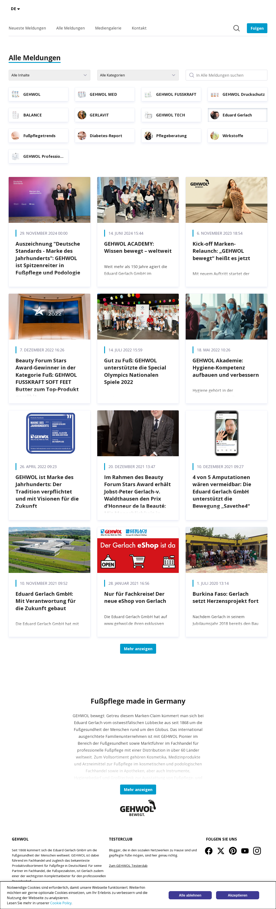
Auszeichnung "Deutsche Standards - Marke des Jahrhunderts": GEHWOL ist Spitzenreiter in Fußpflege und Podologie (48, 258)
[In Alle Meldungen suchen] (226, 75)
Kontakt (139, 28)
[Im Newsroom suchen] (236, 28)
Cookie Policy (61, 903)
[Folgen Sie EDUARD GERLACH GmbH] (257, 28)
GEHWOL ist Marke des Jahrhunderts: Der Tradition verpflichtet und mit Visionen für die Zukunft (47, 491)
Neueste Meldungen (27, 28)
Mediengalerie (108, 28)
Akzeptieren (237, 895)
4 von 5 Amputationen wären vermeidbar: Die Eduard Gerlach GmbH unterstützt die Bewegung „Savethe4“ (222, 491)
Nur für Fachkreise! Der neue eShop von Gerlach (135, 597)
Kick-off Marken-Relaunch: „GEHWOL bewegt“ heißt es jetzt (221, 251)
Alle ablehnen (190, 895)
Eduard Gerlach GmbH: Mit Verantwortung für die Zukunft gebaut (46, 601)
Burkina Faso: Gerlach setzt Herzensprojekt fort (226, 597)
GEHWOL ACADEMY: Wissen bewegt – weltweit (138, 247)
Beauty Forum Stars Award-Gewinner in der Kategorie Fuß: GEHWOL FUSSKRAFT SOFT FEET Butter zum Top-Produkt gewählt (47, 378)
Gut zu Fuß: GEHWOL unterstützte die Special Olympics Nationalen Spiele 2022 (135, 371)
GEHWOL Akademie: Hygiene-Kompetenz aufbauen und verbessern (226, 367)
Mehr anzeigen (138, 648)
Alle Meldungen (70, 28)
